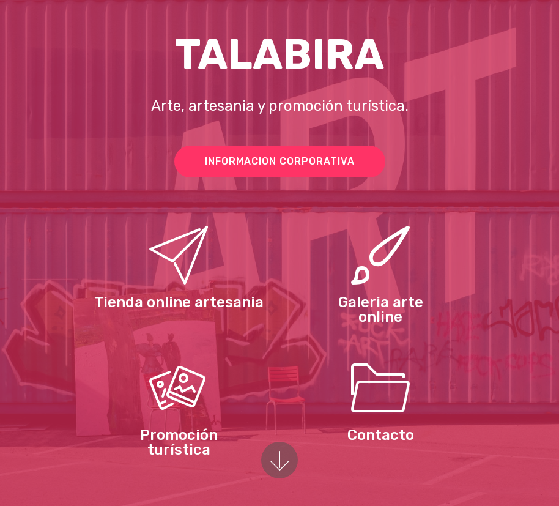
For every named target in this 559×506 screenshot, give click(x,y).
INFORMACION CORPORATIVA (280, 161)
